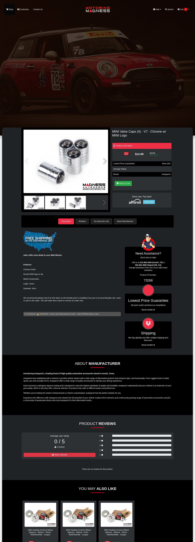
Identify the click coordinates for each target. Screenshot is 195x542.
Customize (23, 9)
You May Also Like (101, 221)
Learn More (149, 202)
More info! (166, 164)
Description (66, 221)
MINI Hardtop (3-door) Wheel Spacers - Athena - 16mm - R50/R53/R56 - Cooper (116, 532)
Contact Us (38, 9)
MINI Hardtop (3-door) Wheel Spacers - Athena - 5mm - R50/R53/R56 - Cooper (78, 532)
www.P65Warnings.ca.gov (88, 314)
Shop (9, 9)
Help (157, 9)
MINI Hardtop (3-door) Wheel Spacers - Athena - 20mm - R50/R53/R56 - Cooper (40, 532)
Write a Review (59, 455)
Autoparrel (166, 174)
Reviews (82, 221)
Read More (148, 310)
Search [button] (169, 9)
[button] (105, 161)
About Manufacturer (125, 221)
